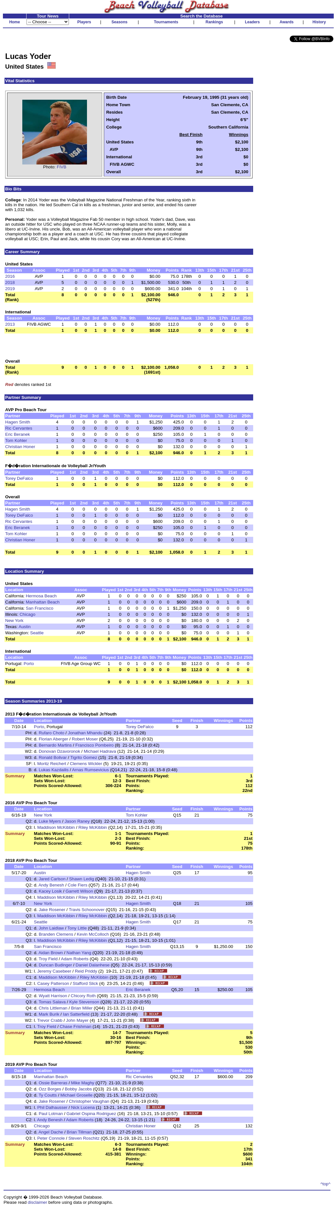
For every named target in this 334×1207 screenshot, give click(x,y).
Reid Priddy (86, 971)
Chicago (27, 614)
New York (14, 620)
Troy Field (48, 958)
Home (14, 22)
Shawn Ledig (81, 878)
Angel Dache (50, 1132)
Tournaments (166, 22)
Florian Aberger (53, 739)
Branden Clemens (56, 934)
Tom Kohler (16, 440)
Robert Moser (85, 739)
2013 (10, 324)
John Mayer (77, 1020)
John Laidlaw (51, 928)
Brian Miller (82, 1008)
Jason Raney (77, 821)
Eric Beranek (17, 434)
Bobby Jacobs (78, 1089)
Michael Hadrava (100, 751)
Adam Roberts (75, 958)
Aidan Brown (50, 952)
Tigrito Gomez (83, 757)
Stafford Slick (85, 983)
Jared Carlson (52, 878)
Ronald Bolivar (53, 757)
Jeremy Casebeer (54, 971)
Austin (25, 626)
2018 (10, 282)
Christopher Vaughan (89, 1101)
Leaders (252, 22)
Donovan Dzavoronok (59, 751)
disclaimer (37, 1202)
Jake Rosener (52, 909)
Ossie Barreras (53, 1082)
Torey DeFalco (19, 478)
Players (84, 22)
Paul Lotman (51, 1113)
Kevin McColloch (93, 934)
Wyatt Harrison (53, 995)
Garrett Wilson (79, 891)
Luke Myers (50, 821)
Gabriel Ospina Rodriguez (91, 1113)
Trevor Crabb (49, 1020)
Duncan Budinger (55, 965)
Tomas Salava (52, 1001)
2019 (10, 288)
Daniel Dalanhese (93, 965)
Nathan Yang (79, 952)
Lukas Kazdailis (54, 769)
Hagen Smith (17, 422)
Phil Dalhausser (52, 1107)
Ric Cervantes (18, 428)
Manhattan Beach (42, 602)
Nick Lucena (83, 1107)
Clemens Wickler (86, 763)
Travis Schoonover (87, 909)
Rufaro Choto (51, 732)
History (319, 22)
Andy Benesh (51, 885)
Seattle (37, 632)
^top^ (325, 1183)
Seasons (119, 22)
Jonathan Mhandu (85, 732)
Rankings (214, 22)
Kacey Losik (50, 891)
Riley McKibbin (93, 827)
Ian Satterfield (76, 1014)
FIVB (62, 166)
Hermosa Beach (41, 595)
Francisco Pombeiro (94, 745)
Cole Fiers (77, 885)
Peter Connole (51, 1138)
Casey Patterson (53, 983)
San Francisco (39, 608)
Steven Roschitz (84, 1138)
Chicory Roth (83, 995)
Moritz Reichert (51, 763)
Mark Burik (49, 1014)
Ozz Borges (50, 1089)
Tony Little (77, 928)
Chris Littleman (53, 1008)
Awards (287, 22)
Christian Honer (20, 446)
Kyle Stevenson (84, 1001)
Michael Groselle (76, 1095)
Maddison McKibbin (56, 827)
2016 (10, 276)
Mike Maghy (82, 1082)
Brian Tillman (79, 1132)
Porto (29, 663)
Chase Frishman (76, 1026)
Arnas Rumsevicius (90, 769)
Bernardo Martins (55, 745)
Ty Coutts (47, 1095)
